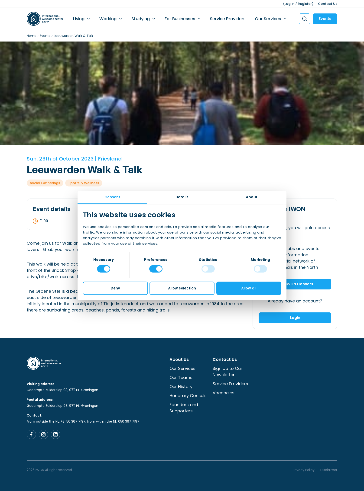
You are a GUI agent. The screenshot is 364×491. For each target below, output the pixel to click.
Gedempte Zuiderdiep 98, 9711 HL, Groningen (62, 390)
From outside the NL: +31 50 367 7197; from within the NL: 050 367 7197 (83, 421)
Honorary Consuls (188, 395)
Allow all (248, 288)
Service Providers (228, 19)
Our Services (268, 19)
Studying (140, 19)
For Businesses (180, 19)
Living (78, 19)
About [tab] (251, 197)
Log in (289, 3)
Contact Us (327, 3)
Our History (180, 386)
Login (295, 317)
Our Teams (180, 377)
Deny (115, 288)
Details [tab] (182, 197)
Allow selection (182, 288)
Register (305, 3)
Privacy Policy (304, 470)
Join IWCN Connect (295, 284)
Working (108, 19)
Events (325, 18)
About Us (179, 359)
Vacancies (223, 393)
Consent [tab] (112, 197)
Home (31, 35)
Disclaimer (328, 470)
